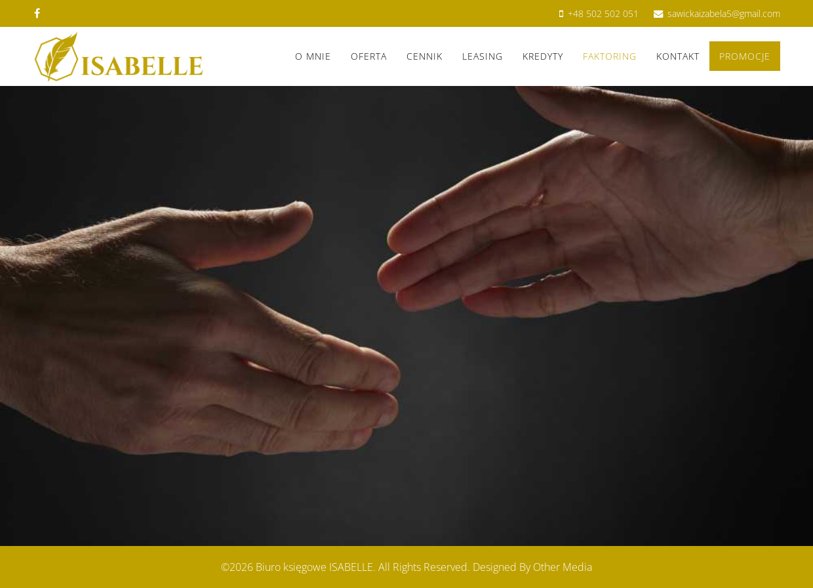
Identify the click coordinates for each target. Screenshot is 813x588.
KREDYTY (543, 56)
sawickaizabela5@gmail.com (723, 13)
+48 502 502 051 (603, 13)
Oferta (369, 56)
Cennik (424, 56)
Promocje (744, 56)
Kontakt (678, 56)
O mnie (313, 56)
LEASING (482, 56)
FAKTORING (610, 56)
